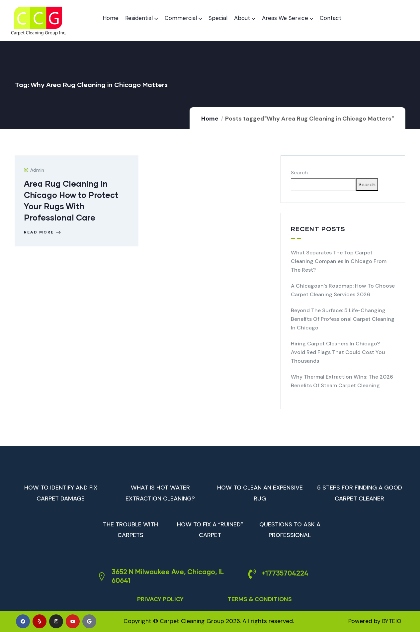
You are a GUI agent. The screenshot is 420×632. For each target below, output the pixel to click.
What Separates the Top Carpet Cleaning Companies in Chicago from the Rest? (338, 261)
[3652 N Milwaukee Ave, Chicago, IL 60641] (102, 577)
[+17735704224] (252, 574)
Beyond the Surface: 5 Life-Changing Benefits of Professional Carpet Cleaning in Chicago (342, 319)
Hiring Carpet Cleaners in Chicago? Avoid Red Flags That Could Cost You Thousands (338, 352)
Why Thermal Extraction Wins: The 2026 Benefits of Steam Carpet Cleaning (342, 381)
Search (299, 172)
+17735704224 (285, 573)
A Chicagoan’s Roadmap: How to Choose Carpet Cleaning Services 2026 (343, 290)
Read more (44, 232)
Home (209, 119)
